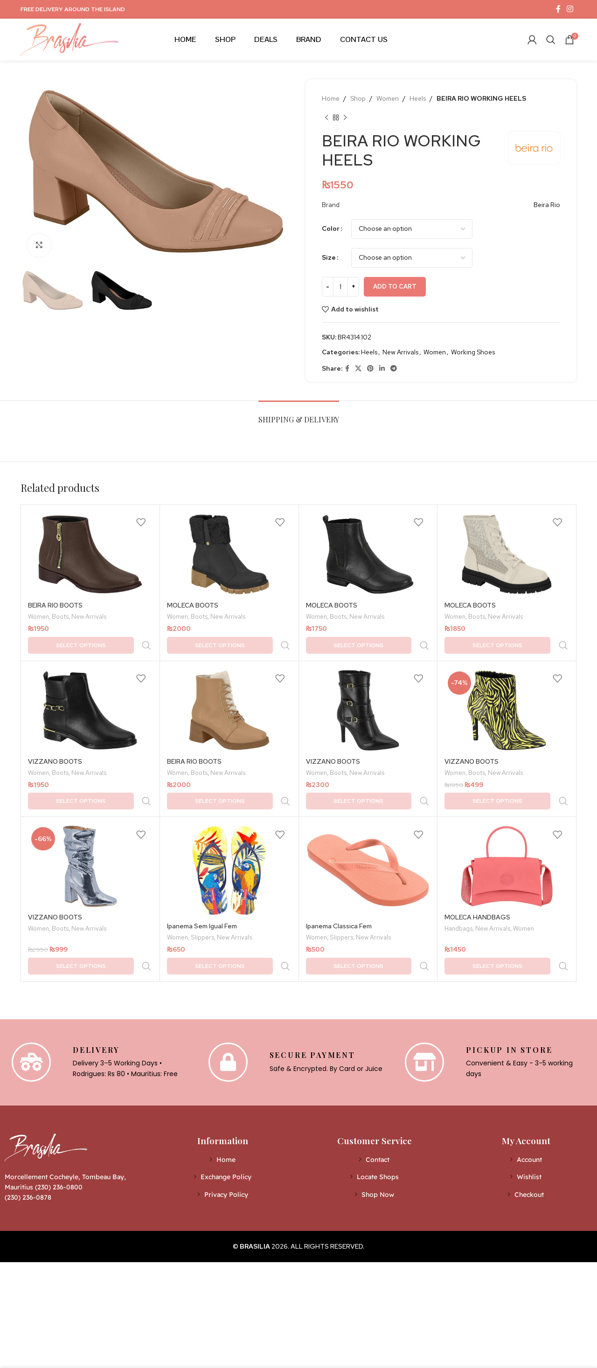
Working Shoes (473, 352)
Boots (60, 617)
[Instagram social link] (570, 9)
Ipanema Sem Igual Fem (202, 887)
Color (331, 228)
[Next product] (345, 117)
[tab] (298, 415)
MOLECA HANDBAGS (477, 878)
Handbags (458, 890)
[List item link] (222, 1101)
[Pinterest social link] (370, 368)
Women (387, 98)
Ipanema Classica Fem (339, 887)
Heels (418, 98)
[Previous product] (326, 117)
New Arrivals (400, 352)
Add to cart (395, 286)
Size (329, 257)
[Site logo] (69, 39)
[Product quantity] (340, 287)
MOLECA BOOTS (192, 605)
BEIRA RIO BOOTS (55, 605)
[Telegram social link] (394, 368)
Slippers (202, 899)
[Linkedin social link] (382, 368)
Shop (358, 98)
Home (331, 98)
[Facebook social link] (558, 9)
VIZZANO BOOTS (55, 742)
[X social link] (358, 368)
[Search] (550, 39)
